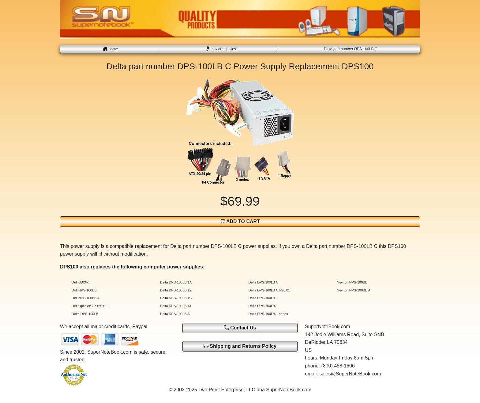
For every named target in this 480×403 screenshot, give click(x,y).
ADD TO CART (240, 221)
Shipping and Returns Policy (240, 345)
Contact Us (240, 327)
